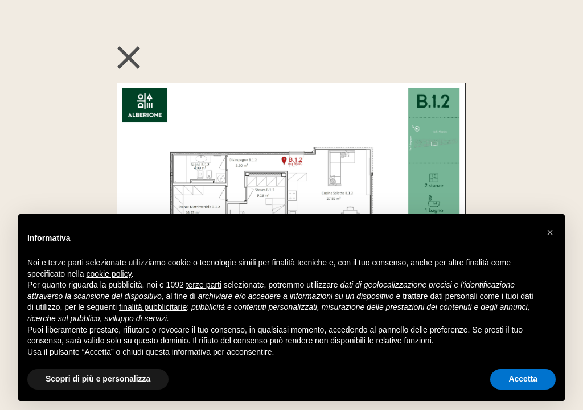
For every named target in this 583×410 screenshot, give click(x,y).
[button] (550, 232)
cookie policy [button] (109, 273)
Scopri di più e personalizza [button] (98, 378)
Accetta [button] (522, 378)
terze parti (203, 284)
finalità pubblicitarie (153, 306)
